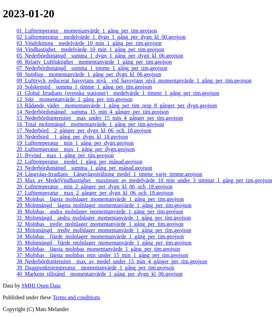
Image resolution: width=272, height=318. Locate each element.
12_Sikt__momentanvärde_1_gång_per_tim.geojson (75, 99)
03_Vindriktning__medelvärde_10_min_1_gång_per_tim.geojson (89, 43)
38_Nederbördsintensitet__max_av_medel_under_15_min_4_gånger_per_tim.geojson (112, 261)
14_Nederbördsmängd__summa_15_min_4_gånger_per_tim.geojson (93, 112)
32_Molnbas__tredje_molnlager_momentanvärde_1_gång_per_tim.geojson (100, 224)
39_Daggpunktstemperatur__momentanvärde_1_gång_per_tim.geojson (95, 268)
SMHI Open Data (40, 286)
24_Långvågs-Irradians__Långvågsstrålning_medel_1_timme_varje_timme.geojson (109, 174)
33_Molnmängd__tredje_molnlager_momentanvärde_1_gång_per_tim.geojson (104, 230)
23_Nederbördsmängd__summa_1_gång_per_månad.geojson (84, 168)
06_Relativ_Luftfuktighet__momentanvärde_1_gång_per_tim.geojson (94, 62)
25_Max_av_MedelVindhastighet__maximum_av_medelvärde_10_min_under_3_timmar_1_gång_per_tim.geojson (144, 180)
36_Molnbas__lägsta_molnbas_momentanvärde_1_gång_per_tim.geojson (98, 249)
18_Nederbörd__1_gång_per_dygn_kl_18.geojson (72, 137)
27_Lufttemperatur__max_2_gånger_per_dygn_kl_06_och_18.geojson (95, 193)
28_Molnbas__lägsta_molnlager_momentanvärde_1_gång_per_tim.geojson (100, 199)
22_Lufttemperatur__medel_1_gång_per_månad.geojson (79, 162)
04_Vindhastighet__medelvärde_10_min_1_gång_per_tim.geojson (90, 49)
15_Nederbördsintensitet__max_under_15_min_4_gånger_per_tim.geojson (100, 118)
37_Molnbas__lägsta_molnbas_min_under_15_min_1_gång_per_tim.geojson (102, 255)
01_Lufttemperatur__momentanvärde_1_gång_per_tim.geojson (87, 31)
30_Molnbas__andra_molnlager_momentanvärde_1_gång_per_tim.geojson (100, 211)
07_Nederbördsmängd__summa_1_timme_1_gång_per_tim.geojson (92, 68)
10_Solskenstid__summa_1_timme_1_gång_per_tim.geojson (84, 87)
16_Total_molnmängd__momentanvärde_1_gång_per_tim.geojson (90, 124)
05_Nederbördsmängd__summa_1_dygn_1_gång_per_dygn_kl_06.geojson (100, 56)
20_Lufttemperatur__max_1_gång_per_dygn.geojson (76, 149)
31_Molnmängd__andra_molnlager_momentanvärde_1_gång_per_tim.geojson (104, 218)
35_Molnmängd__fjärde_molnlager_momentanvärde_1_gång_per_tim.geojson (104, 243)
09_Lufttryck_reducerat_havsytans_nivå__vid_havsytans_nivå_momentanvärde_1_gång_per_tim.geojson (134, 80)
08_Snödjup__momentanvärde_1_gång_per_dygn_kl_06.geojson (89, 74)
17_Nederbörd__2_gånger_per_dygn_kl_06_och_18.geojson (84, 130)
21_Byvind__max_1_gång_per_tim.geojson (65, 155)
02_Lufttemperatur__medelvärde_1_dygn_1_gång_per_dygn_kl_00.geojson (101, 37)
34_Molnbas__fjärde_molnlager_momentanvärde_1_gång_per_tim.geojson (100, 236)
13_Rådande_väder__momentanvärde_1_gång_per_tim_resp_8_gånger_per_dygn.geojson (117, 105)
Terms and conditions (76, 297)
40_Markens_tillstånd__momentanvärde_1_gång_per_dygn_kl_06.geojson (99, 274)
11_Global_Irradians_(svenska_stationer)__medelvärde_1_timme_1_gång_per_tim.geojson (118, 93)
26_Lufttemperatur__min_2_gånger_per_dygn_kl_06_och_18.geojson (94, 186)
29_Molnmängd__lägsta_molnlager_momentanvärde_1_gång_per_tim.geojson (104, 205)
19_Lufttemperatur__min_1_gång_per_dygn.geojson (75, 143)
